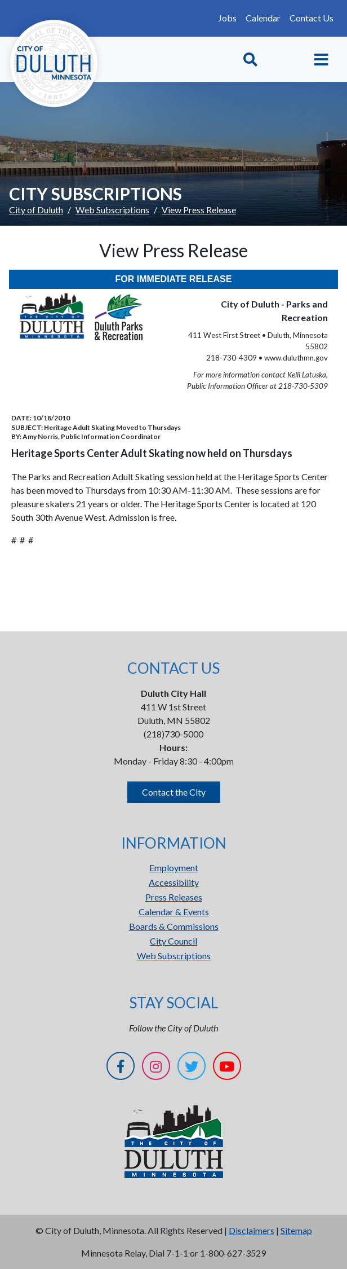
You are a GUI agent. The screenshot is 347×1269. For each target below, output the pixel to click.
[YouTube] (227, 1067)
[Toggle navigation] (321, 60)
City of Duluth (36, 209)
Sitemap (296, 1230)
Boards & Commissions (174, 926)
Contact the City (174, 792)
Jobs (227, 17)
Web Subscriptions (112, 209)
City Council (173, 941)
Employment (173, 867)
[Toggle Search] (250, 59)
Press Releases (173, 897)
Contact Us (311, 17)
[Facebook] (120, 1067)
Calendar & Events (174, 911)
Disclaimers (251, 1230)
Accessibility (174, 882)
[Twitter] (191, 1067)
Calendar (263, 17)
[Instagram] (156, 1067)
